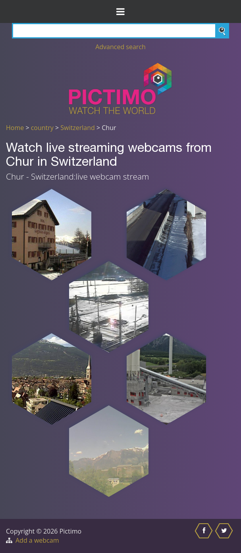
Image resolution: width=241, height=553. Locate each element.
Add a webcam (37, 540)
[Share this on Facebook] (205, 536)
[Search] (120, 30)
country (42, 127)
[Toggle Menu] (120, 11)
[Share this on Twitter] (225, 536)
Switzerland (77, 127)
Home (15, 127)
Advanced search (120, 46)
